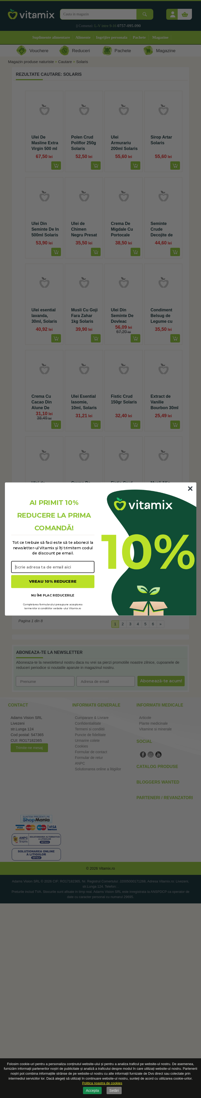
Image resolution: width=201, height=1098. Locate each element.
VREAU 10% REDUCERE (53, 581)
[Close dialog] (190, 488)
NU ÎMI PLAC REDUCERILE (52, 595)
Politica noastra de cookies (102, 1083)
